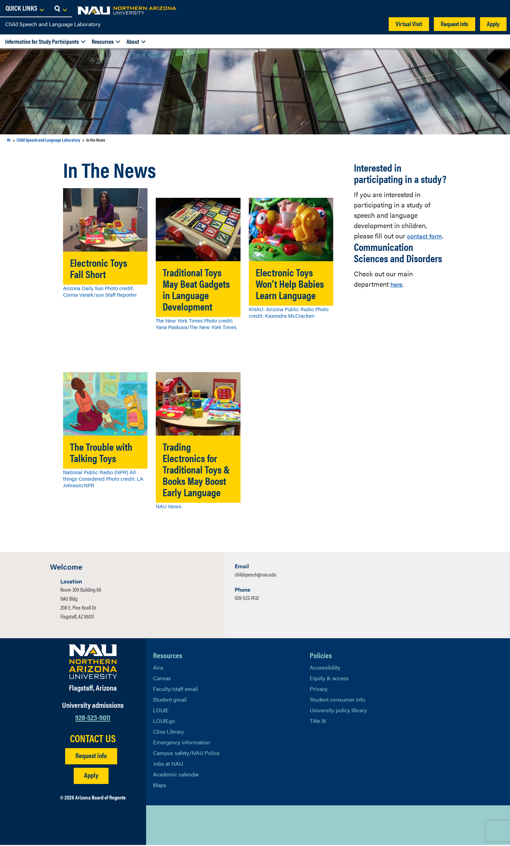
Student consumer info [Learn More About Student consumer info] (337, 700)
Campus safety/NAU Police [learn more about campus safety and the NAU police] (186, 754)
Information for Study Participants (42, 41)
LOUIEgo (164, 721)
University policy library (338, 711)
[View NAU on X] (158, 826)
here (397, 284)
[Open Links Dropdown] (462, 8)
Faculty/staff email (175, 689)
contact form (426, 236)
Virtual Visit (409, 23)
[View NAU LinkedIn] (186, 826)
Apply (493, 23)
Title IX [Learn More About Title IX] (318, 721)
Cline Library (168, 732)
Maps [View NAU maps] (159, 786)
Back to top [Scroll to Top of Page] (431, 826)
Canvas (162, 679)
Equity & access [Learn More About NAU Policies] (329, 679)
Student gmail (170, 700)
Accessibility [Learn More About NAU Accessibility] (325, 668)
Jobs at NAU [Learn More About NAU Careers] (168, 764)
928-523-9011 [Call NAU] (92, 718)
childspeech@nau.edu (255, 575)
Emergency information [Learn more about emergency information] (181, 743)
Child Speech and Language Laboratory (53, 24)
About (132, 41)
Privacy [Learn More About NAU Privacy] (319, 689)
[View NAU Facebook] (172, 826)
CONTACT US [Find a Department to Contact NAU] (93, 739)
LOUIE (161, 711)
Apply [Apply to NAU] (91, 776)
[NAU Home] (55, 10)
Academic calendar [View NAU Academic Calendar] (176, 775)
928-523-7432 (247, 599)
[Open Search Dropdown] (498, 8)
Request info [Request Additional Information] (91, 756)
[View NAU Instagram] (199, 826)
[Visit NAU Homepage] (93, 662)
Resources (103, 41)
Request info (454, 23)
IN (8, 139)
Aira (158, 668)
